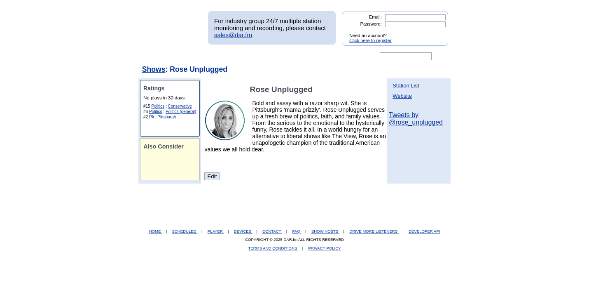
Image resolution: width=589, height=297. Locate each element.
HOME (155, 231)
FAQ (297, 231)
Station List (406, 85)
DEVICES (243, 231)
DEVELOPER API (424, 231)
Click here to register (370, 40)
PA (151, 117)
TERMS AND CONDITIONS (273, 248)
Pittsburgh (166, 117)
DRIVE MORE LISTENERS (373, 231)
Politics (157, 106)
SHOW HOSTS (325, 231)
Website (402, 96)
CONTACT (272, 231)
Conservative (180, 106)
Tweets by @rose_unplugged (416, 118)
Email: (375, 16)
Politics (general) (181, 111)
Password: (371, 23)
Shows (154, 69)
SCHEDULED (184, 231)
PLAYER (216, 231)
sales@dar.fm (233, 34)
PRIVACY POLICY (324, 248)
